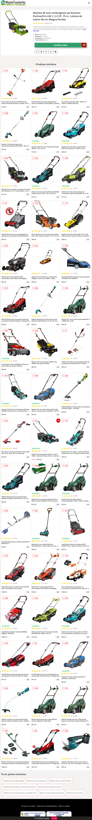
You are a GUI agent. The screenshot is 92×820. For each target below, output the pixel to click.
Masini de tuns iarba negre (14, 781)
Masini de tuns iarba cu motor (50, 787)
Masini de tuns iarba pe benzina (52, 793)
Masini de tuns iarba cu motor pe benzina (19, 787)
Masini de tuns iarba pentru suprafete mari (20, 793)
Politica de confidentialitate (46, 806)
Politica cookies (64, 806)
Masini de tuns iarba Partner (60, 781)
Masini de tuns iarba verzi (37, 781)
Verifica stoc (70, 45)
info (28, 107)
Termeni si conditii (28, 806)
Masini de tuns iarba (74, 793)
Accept (54, 818)
